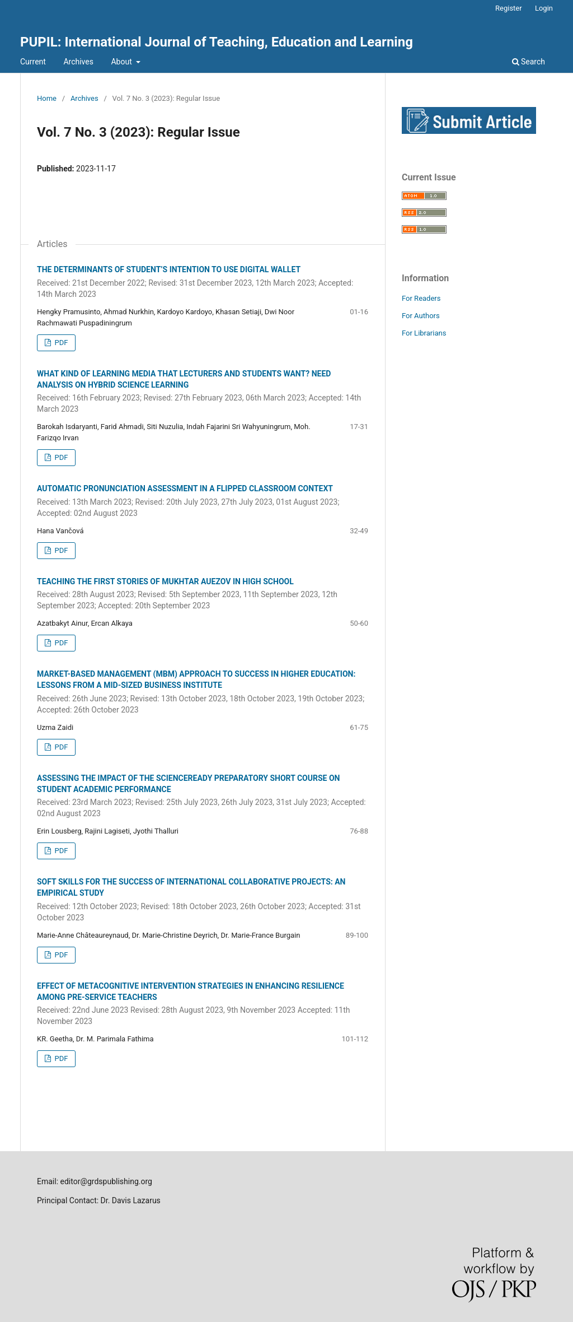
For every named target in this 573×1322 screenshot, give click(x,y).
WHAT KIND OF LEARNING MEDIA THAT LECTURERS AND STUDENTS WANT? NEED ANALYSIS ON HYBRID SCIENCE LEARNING (202, 392)
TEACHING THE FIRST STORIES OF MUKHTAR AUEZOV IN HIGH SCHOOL (202, 594)
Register (508, 8)
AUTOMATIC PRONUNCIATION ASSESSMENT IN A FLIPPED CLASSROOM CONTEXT (202, 501)
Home (47, 98)
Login (544, 8)
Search (528, 61)
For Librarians (424, 333)
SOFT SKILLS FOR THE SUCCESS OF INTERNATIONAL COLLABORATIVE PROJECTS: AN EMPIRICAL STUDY (202, 900)
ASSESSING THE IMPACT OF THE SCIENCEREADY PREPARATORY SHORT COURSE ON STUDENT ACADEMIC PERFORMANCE (202, 797)
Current (33, 61)
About (122, 61)
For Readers (421, 298)
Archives (78, 61)
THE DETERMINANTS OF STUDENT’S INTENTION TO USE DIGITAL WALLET (202, 282)
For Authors (421, 315)
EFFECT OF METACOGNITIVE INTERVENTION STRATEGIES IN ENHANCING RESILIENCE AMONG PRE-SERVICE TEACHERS (202, 1004)
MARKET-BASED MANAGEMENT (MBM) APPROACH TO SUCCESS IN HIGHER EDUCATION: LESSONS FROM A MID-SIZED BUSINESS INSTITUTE (202, 692)
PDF (60, 342)
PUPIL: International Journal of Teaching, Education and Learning (216, 42)
